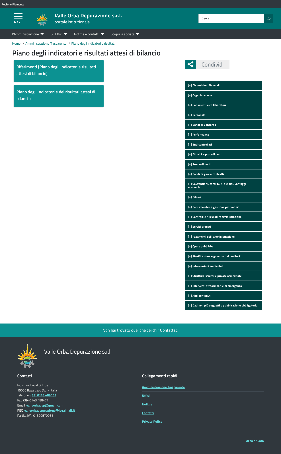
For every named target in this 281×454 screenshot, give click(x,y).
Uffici (146, 395)
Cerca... (207, 18)
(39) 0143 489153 (43, 395)
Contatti (148, 413)
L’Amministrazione (25, 34)
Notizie (147, 404)
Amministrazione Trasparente (163, 387)
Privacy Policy (152, 421)
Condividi (210, 64)
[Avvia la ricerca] (268, 18)
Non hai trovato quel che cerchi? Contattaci (140, 330)
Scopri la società (123, 34)
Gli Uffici (56, 34)
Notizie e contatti (86, 34)
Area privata (255, 440)
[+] (204, 85)
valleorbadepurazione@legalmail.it (49, 410)
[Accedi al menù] (18, 18)
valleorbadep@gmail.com (44, 405)
